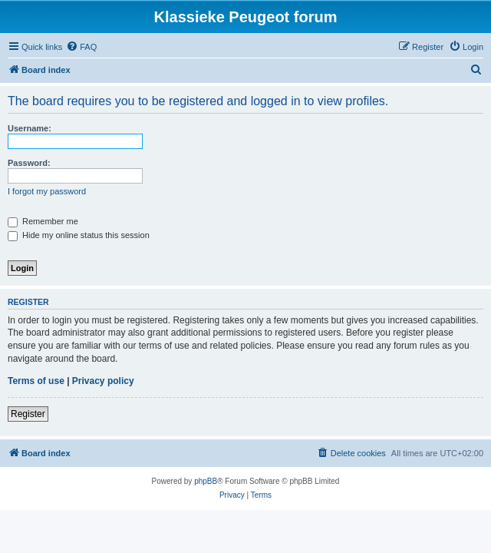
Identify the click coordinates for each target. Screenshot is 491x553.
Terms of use (36, 381)
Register (28, 414)
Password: (29, 162)
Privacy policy (103, 381)
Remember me (43, 221)
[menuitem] (81, 47)
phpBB (205, 481)
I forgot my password (47, 191)
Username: (29, 128)
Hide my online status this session (79, 235)
